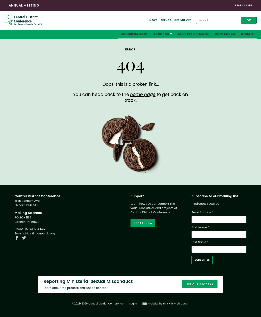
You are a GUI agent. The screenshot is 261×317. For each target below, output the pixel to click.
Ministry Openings (193, 34)
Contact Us (225, 34)
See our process (200, 284)
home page (143, 94)
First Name (200, 227)
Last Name (200, 242)
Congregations (134, 34)
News (153, 20)
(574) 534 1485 (36, 229)
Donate (247, 34)
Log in (133, 303)
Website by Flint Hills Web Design (168, 303)
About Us (161, 34)
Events (166, 20)
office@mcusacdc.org (39, 233)
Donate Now (142, 223)
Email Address (202, 212)
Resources (183, 20)
